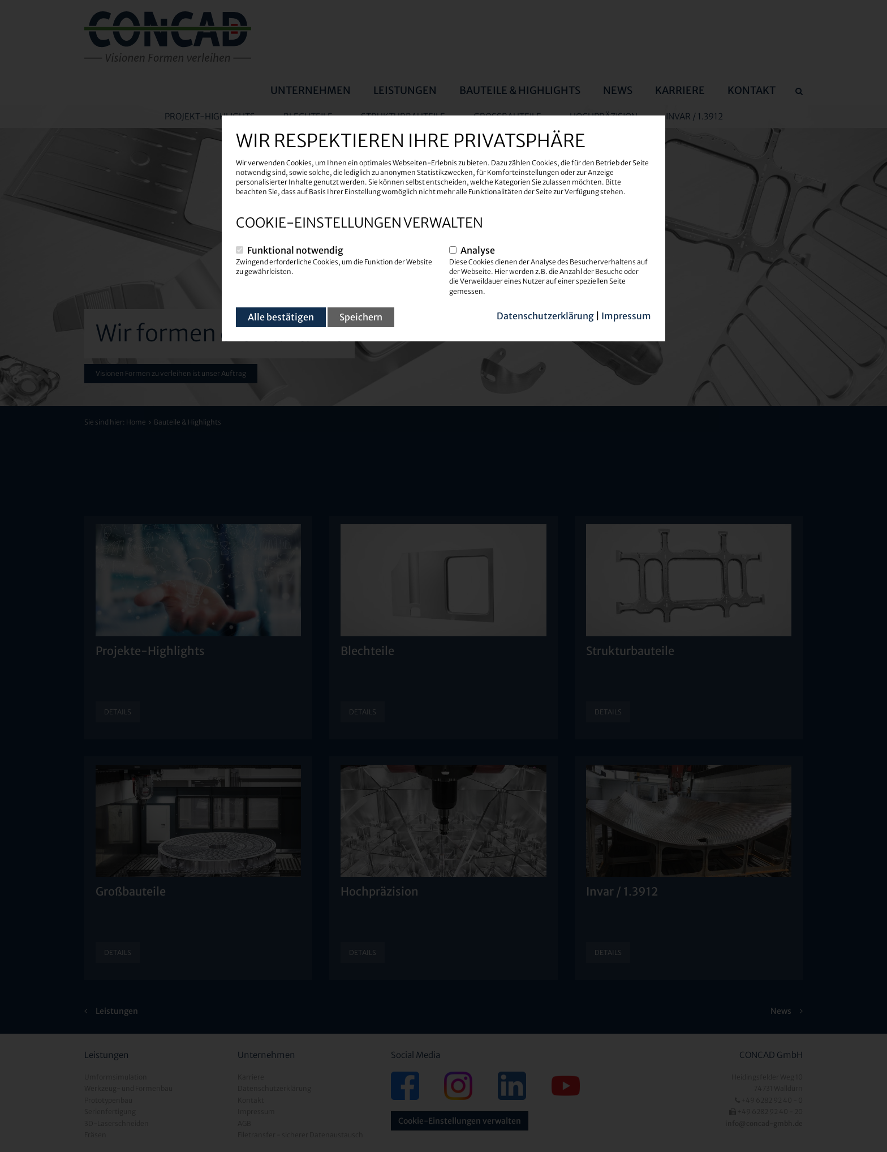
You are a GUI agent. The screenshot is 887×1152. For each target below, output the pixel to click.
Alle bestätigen (281, 317)
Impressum (626, 316)
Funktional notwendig (295, 250)
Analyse (477, 250)
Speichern (360, 317)
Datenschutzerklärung (545, 316)
